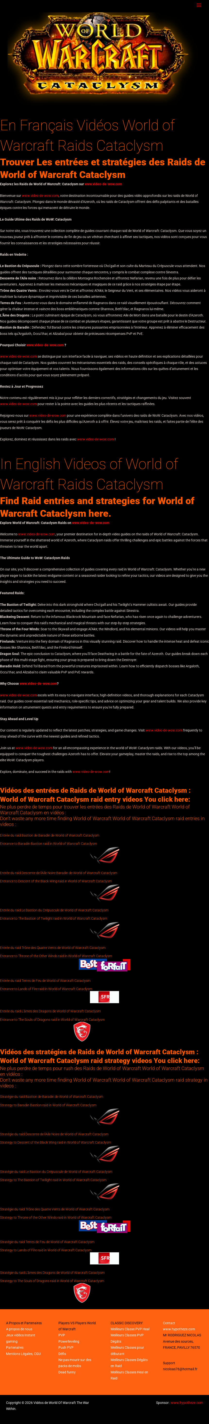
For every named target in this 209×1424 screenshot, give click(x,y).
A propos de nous (19, 1329)
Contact (169, 1323)
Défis (62, 1354)
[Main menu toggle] (199, 5)
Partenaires (15, 1347)
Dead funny (67, 1372)
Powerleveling (68, 1341)
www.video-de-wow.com (103, 184)
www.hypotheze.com (179, 1329)
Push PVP (65, 1347)
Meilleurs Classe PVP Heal (130, 1329)
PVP (61, 1335)
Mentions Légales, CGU (23, 1354)
